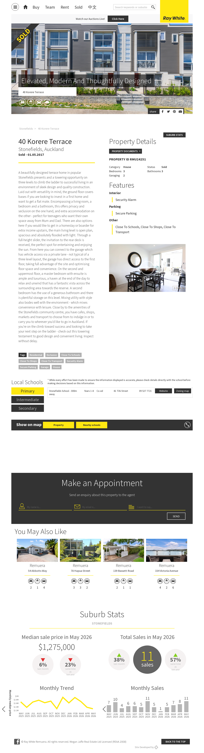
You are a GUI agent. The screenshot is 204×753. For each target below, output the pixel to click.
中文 (92, 7)
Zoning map (182, 390)
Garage (45, 367)
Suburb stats (174, 135)
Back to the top (176, 741)
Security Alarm (75, 361)
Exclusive (52, 355)
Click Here (118, 19)
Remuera (37, 565)
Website (163, 390)
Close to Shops (28, 361)
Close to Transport (51, 361)
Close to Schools (70, 355)
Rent (65, 7)
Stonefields (26, 128)
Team (50, 7)
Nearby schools (91, 425)
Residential (36, 355)
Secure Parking (28, 367)
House (56, 367)
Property (59, 425)
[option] (102, 85)
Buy (36, 7)
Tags (22, 355)
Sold (78, 7)
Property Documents (125, 151)
